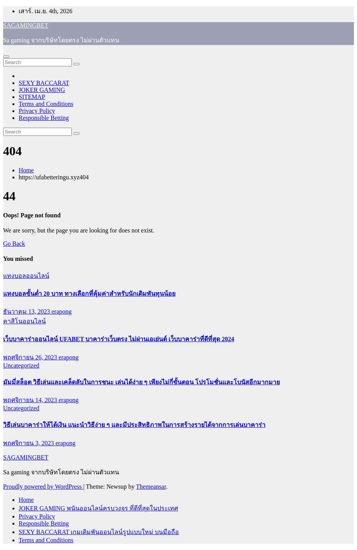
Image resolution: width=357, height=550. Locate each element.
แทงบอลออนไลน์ (26, 275)
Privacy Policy (37, 111)
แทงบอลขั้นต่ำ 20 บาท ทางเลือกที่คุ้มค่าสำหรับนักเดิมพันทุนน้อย (89, 293)
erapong (62, 311)
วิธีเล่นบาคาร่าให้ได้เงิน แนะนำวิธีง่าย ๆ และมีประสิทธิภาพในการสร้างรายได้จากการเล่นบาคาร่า (134, 425)
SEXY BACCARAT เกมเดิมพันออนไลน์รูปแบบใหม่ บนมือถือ (99, 532)
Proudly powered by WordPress (43, 486)
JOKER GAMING (42, 90)
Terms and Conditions (46, 104)
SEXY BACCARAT (44, 83)
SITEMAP (32, 97)
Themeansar (151, 486)
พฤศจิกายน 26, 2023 (31, 357)
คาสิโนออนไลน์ (24, 321)
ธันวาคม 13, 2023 (27, 311)
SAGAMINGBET (25, 25)
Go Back (14, 243)
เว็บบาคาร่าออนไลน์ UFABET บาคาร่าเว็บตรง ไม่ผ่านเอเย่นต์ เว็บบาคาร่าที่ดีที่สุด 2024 (118, 339)
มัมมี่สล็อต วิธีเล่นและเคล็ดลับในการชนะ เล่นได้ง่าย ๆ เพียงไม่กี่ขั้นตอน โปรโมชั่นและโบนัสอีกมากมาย (141, 382)
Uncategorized (21, 365)
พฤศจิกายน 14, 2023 (31, 400)
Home (26, 170)
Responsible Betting (44, 118)
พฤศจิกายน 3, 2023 (29, 443)
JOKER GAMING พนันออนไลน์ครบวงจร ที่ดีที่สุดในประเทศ (98, 508)
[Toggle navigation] (6, 57)
